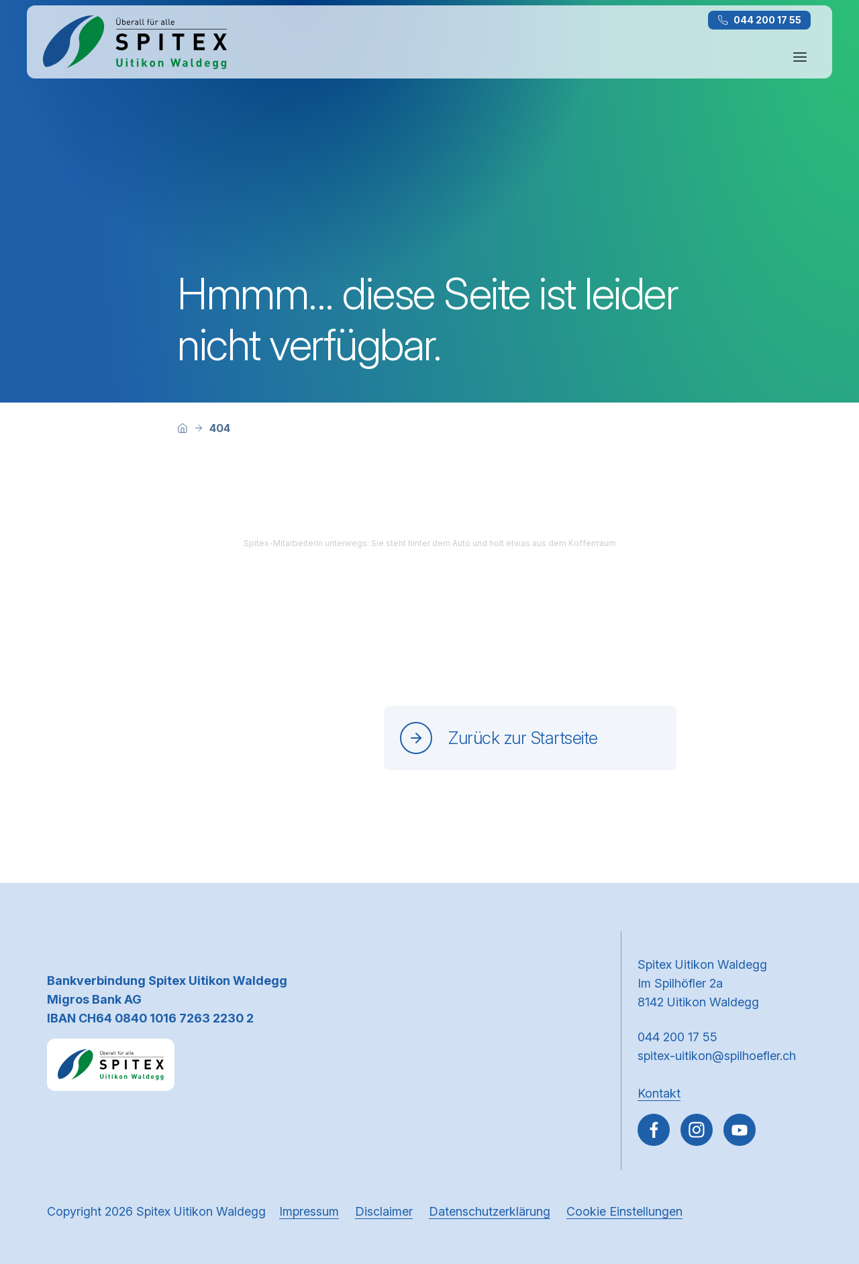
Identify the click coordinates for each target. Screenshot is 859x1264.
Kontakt (659, 1093)
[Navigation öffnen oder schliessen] (800, 57)
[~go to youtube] (739, 1130)
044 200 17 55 (759, 19)
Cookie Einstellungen (624, 1211)
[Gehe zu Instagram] (696, 1130)
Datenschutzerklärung (489, 1211)
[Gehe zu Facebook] (654, 1130)
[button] (820, 1179)
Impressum (309, 1211)
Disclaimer (384, 1211)
